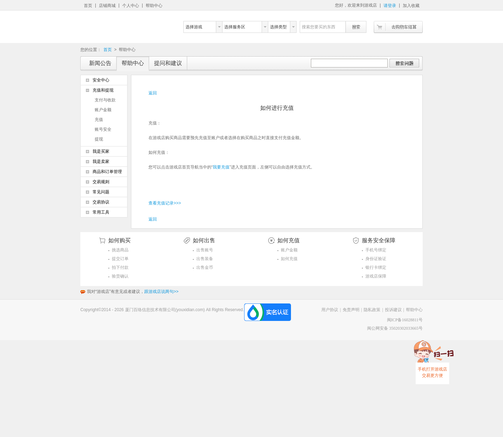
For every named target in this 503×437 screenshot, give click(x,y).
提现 (99, 139)
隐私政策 (372, 309)
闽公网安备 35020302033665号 (395, 328)
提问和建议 (168, 63)
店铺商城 (107, 5)
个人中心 (130, 5)
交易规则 (101, 181)
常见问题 (101, 191)
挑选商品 (120, 250)
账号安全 (103, 129)
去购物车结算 (398, 27)
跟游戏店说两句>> (161, 291)
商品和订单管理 (107, 171)
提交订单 (120, 258)
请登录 (390, 5)
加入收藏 (411, 5)
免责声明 (351, 309)
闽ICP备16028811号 (405, 319)
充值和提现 (103, 90)
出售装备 (204, 258)
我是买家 (101, 151)
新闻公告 (100, 63)
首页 (88, 5)
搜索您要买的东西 (318, 26)
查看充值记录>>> (164, 203)
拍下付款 (120, 267)
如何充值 (289, 258)
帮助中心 (154, 5)
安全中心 (101, 80)
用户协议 (329, 309)
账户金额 (103, 109)
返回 (152, 93)
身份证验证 (375, 258)
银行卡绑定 (375, 267)
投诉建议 (393, 309)
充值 (99, 119)
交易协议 (101, 202)
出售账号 (204, 250)
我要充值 (221, 167)
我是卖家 (101, 161)
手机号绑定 (375, 250)
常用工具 (101, 212)
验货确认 (120, 276)
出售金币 (204, 267)
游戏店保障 (375, 276)
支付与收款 (105, 100)
